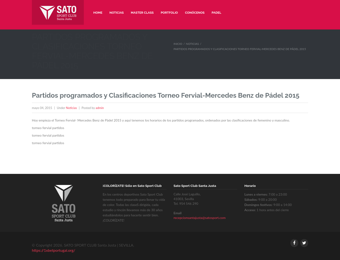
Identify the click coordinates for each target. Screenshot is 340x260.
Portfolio (169, 12)
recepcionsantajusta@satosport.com (200, 218)
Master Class (142, 12)
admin (100, 108)
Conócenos (194, 12)
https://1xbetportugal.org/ (53, 250)
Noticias (117, 12)
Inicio (178, 44)
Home (97, 12)
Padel (216, 12)
